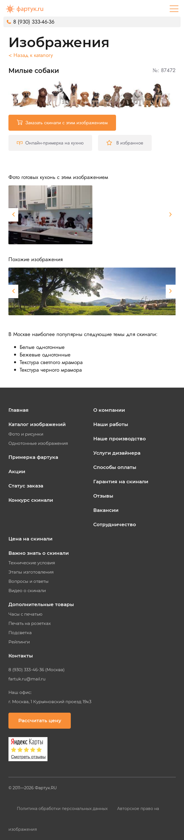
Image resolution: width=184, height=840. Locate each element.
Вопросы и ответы (28, 581)
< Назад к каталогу (30, 55)
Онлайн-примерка (50, 142)
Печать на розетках (29, 623)
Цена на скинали (30, 539)
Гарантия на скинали (120, 481)
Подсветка (20, 632)
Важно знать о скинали (38, 553)
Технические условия (31, 562)
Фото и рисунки (25, 434)
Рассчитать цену (39, 720)
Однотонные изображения (38, 443)
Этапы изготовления (31, 572)
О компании (109, 410)
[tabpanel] (50, 214)
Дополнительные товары (41, 604)
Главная (18, 410)
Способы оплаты (114, 467)
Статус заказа (25, 486)
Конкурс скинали (30, 500)
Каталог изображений (37, 424)
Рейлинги (19, 642)
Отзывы (103, 496)
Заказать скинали (62, 122)
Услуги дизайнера (116, 453)
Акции (16, 471)
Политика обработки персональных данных (63, 808)
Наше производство (119, 438)
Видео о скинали (27, 590)
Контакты (20, 656)
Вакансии (106, 510)
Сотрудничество (114, 524)
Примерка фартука (33, 457)
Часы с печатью (25, 614)
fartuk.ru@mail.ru (27, 679)
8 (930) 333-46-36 (33, 22)
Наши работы (110, 424)
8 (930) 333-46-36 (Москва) (36, 669)
